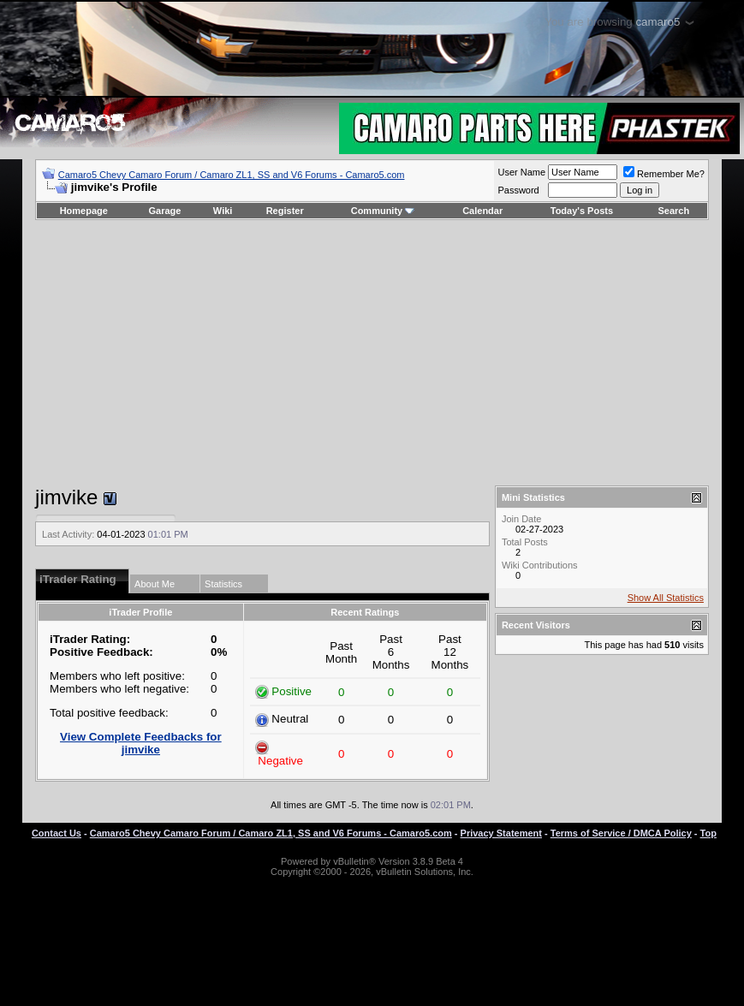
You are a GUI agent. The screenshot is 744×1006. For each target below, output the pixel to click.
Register (285, 210)
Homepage (84, 210)
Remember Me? (664, 174)
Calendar (482, 210)
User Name (521, 172)
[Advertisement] (372, 353)
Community (383, 210)
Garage (165, 210)
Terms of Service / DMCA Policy (621, 833)
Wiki (223, 210)
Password (518, 190)
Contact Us (56, 833)
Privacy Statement (501, 833)
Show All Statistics (666, 597)
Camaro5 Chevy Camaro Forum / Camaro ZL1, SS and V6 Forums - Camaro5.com (231, 175)
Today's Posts (582, 210)
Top (708, 833)
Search (674, 210)
